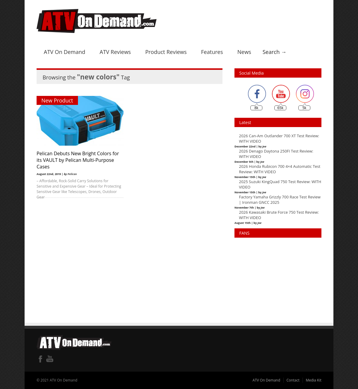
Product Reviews (165, 51)
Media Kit (313, 380)
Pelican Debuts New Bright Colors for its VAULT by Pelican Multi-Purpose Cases (78, 160)
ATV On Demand (64, 51)
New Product (57, 100)
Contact (293, 380)
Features (212, 51)
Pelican (72, 174)
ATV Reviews (115, 51)
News (244, 51)
